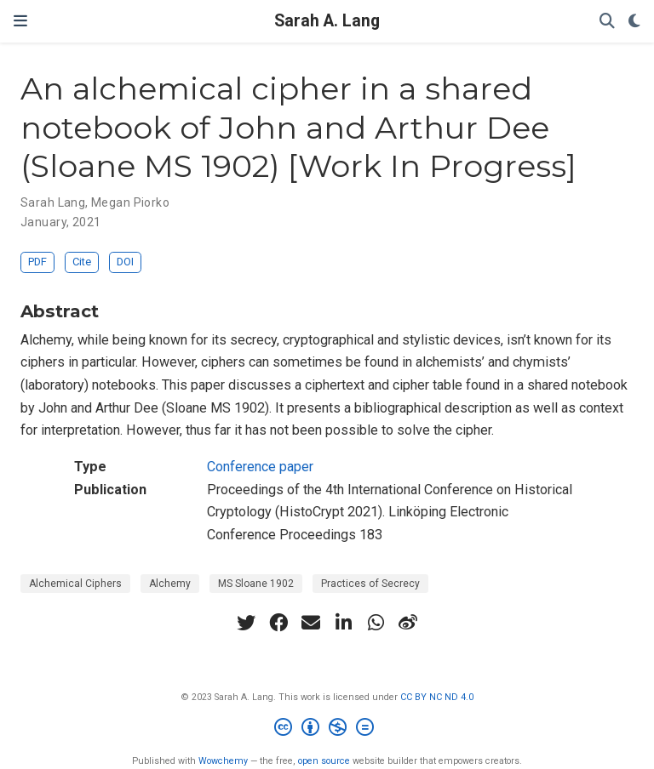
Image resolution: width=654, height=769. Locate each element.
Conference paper (260, 467)
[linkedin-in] (343, 622)
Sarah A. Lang (327, 21)
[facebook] (278, 622)
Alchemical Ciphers (75, 584)
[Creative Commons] (327, 729)
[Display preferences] (634, 21)
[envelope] (311, 622)
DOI (125, 261)
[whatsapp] (375, 622)
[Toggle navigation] (20, 20)
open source (324, 760)
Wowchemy (223, 760)
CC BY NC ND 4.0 (436, 697)
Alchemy (170, 584)
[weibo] (408, 622)
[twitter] (246, 622)
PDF (37, 261)
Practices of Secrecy (370, 584)
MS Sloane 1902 (256, 584)
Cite (81, 261)
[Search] (607, 21)
